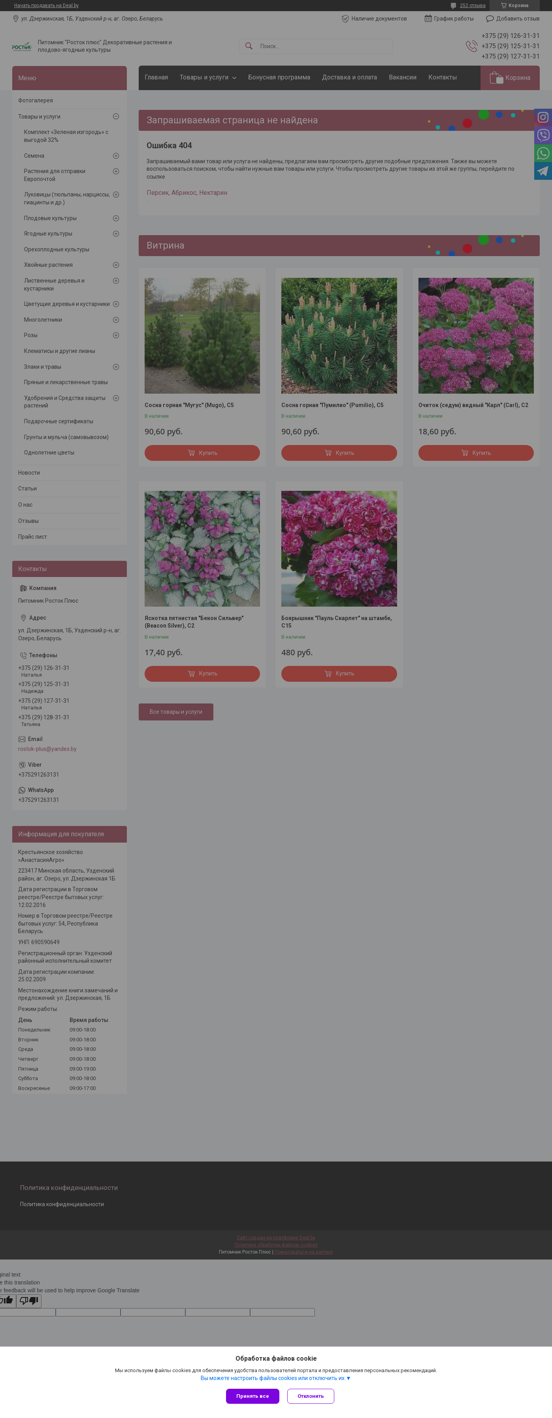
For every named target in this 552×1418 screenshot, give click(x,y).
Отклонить (311, 1396)
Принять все (252, 1396)
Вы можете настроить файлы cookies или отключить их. (273, 1378)
